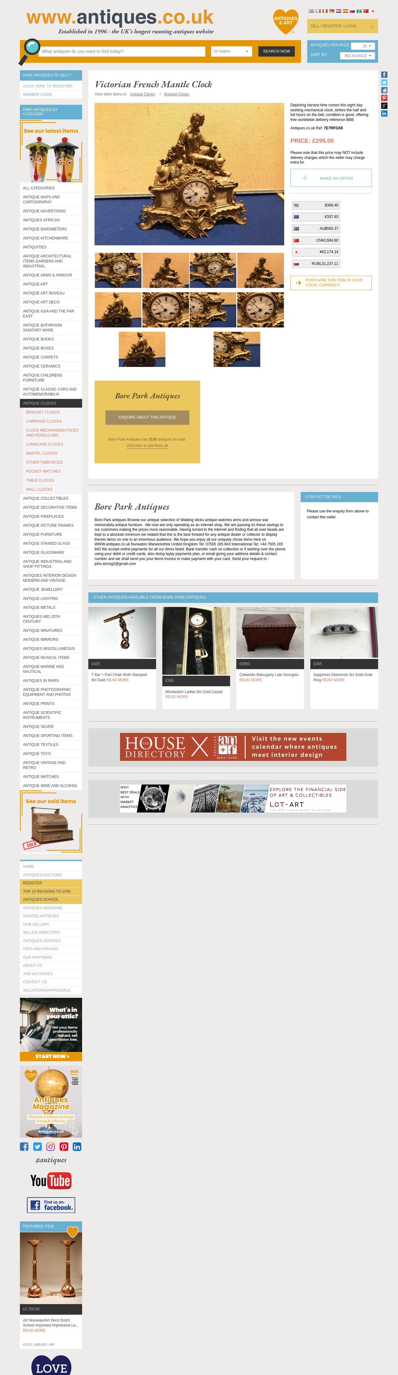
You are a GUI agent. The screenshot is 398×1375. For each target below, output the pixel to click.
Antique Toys (37, 754)
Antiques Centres (42, 941)
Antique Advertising (44, 211)
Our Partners (37, 957)
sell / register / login (333, 26)
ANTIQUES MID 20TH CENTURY (41, 619)
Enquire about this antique (147, 417)
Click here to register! (48, 86)
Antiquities (34, 247)
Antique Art (35, 284)
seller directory (41, 932)
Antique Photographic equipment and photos (47, 692)
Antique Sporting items (47, 736)
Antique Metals (39, 607)
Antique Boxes (38, 348)
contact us (35, 982)
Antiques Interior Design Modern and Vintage (49, 578)
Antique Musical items (46, 657)
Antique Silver (38, 727)
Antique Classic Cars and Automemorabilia (50, 391)
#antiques (51, 1160)
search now (276, 51)
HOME (28, 866)
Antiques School (41, 899)
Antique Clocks (39, 403)
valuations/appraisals (46, 990)
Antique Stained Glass (46, 543)
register (32, 883)
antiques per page (329, 45)
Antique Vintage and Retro (44, 765)
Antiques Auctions (42, 875)
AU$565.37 (329, 228)
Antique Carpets (40, 357)
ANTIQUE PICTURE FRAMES (48, 525)
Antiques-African (41, 220)
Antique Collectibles (45, 498)
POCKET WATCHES (43, 471)
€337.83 (331, 217)
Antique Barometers (45, 229)
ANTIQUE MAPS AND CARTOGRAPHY (41, 199)
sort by (318, 55)
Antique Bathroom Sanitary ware (42, 327)
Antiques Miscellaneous (49, 648)
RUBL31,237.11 (325, 264)
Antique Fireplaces (43, 516)
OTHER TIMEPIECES (44, 462)
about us (32, 965)
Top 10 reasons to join (47, 891)
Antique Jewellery (43, 589)
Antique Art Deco (41, 302)
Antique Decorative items (50, 507)
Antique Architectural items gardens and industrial (47, 261)
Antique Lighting (40, 598)
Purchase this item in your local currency (334, 282)
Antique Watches (41, 777)
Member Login (37, 94)
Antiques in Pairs (41, 680)
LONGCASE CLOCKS (44, 444)
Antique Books (38, 339)
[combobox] (231, 51)
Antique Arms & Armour (47, 275)
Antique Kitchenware (45, 238)
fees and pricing (40, 949)
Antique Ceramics (41, 366)
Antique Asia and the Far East (48, 313)
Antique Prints (38, 703)
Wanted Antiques (41, 916)
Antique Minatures (42, 630)
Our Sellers (36, 924)
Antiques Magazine (42, 908)
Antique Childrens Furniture (42, 377)
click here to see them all (147, 445)
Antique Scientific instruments (42, 715)
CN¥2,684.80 (327, 240)
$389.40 (331, 205)
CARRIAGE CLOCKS (44, 421)
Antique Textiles (40, 745)
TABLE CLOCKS (40, 480)
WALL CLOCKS (39, 489)
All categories (39, 188)
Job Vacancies (38, 974)
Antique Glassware (43, 552)
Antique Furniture (42, 534)
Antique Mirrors (40, 639)
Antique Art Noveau (44, 293)
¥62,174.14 (329, 252)
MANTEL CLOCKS (42, 453)
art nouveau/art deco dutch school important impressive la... (51, 1325)
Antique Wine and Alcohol (50, 786)
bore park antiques (147, 395)
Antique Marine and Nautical (43, 669)
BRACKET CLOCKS (43, 412)
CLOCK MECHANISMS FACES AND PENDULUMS (52, 432)
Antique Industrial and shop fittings (47, 564)
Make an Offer (336, 178)
